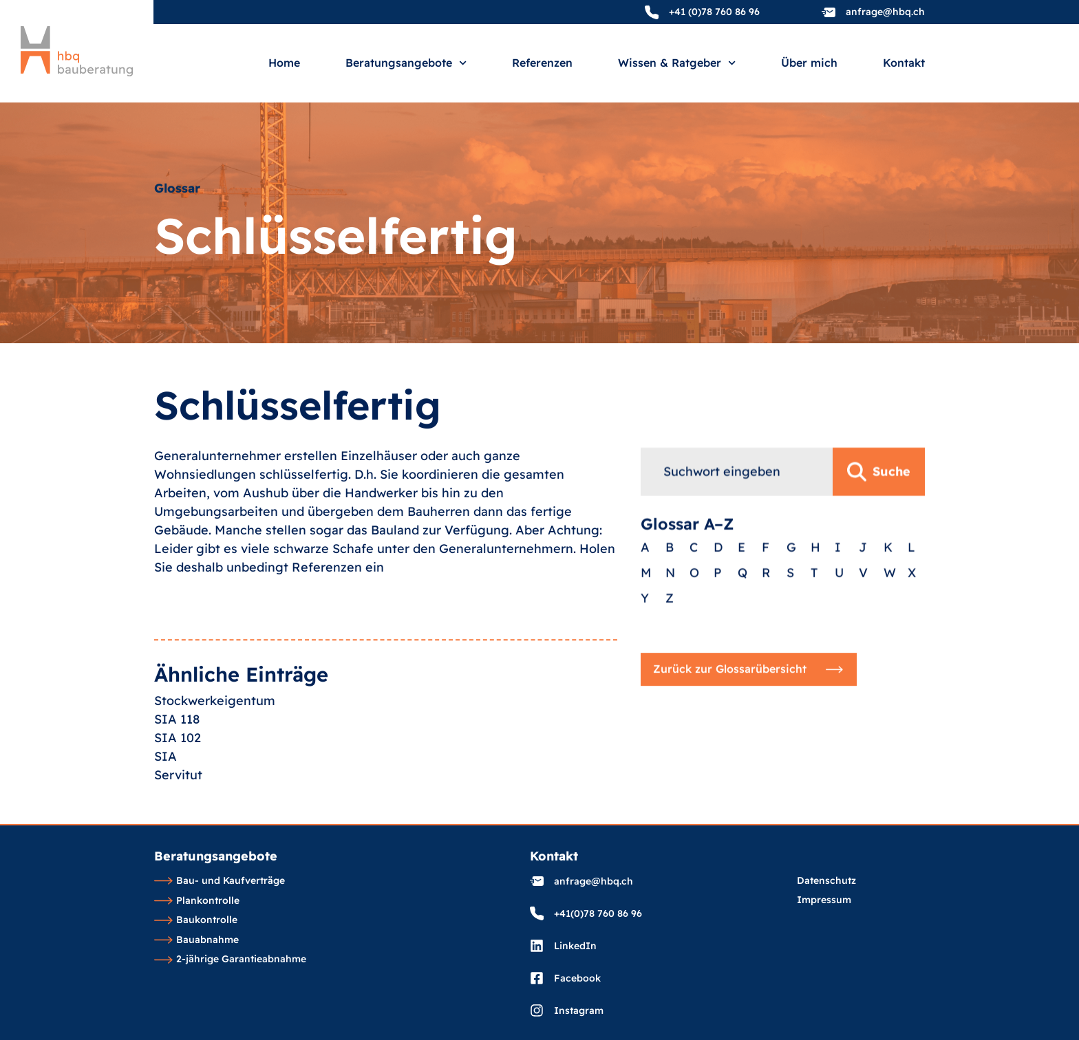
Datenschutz (826, 881)
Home (284, 63)
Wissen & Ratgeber (677, 63)
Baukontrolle (195, 920)
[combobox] (737, 519)
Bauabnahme (196, 940)
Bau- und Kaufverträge (219, 881)
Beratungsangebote (406, 63)
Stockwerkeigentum (214, 740)
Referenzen (542, 63)
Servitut (178, 815)
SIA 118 (177, 759)
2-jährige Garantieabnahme (230, 959)
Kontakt (904, 63)
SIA (165, 796)
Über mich (809, 63)
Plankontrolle (196, 901)
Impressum (824, 900)
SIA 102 (177, 778)
